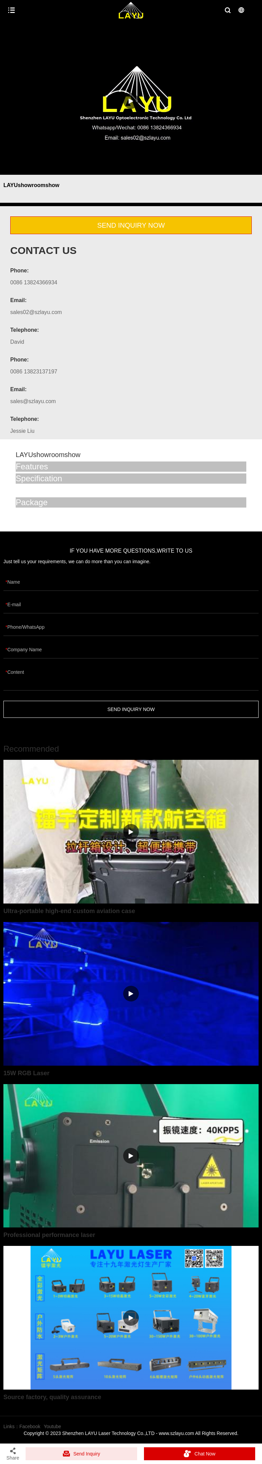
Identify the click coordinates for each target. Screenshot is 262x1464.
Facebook (29, 1426)
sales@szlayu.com (33, 401)
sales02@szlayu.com (36, 312)
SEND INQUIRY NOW (131, 225)
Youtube (52, 1426)
